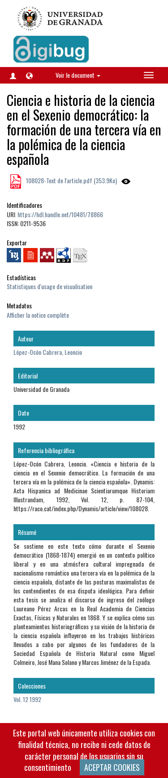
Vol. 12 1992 (27, 699)
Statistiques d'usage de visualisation (49, 286)
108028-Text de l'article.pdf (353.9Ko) (71, 180)
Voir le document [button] (78, 75)
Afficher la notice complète (38, 315)
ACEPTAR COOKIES (112, 767)
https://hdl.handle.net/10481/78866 (60, 214)
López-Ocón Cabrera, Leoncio (47, 352)
